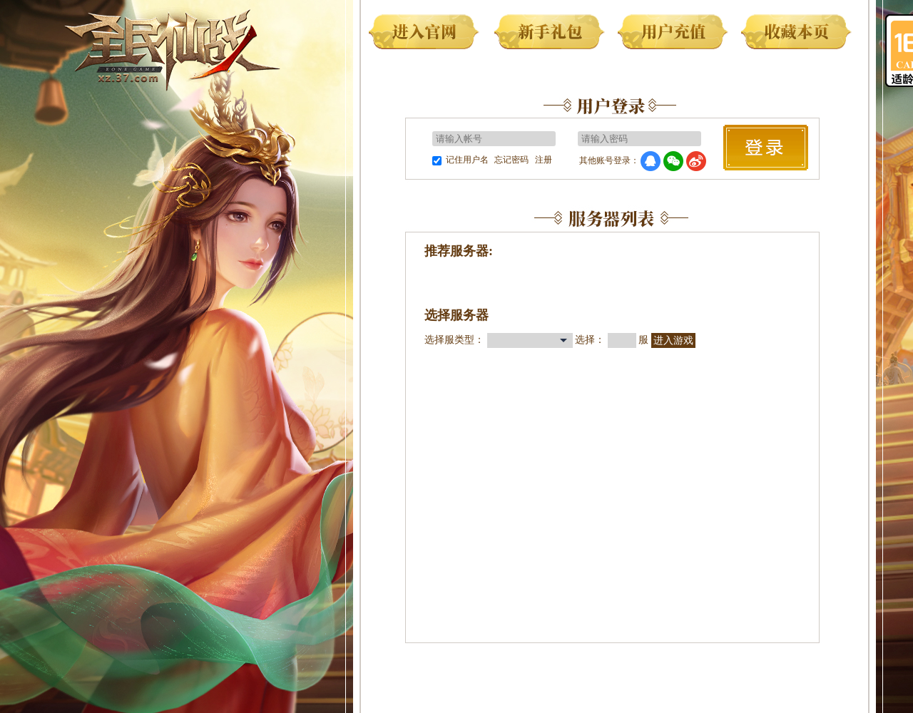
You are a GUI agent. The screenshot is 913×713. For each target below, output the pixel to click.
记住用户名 (467, 160)
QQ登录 (650, 161)
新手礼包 (552, 34)
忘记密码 (511, 160)
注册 (543, 160)
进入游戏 (673, 340)
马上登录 (765, 147)
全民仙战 (172, 48)
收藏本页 (799, 34)
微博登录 (696, 161)
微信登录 (673, 161)
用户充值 (675, 34)
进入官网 (427, 34)
